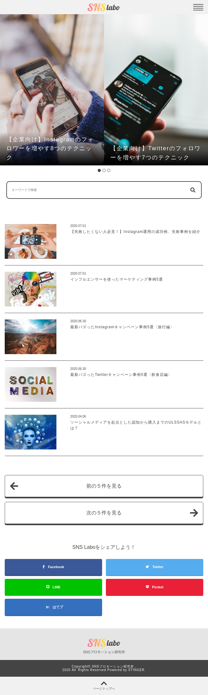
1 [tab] (99, 170)
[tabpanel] (52, 89)
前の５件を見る (66, 485)
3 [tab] (108, 170)
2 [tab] (104, 170)
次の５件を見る (142, 513)
